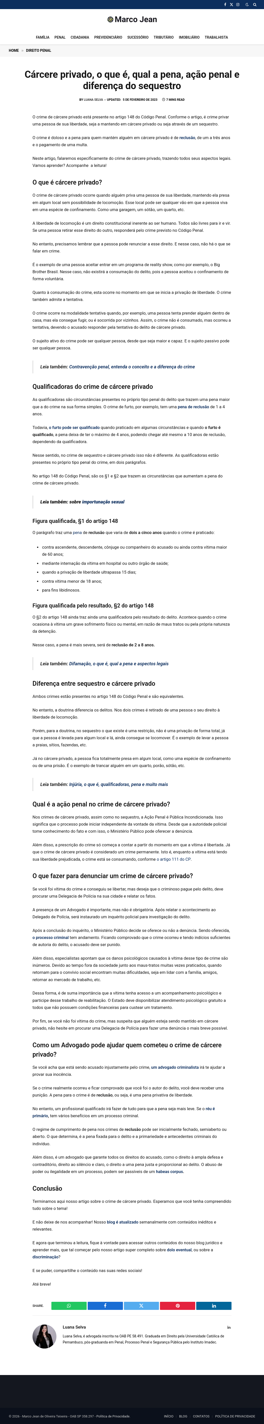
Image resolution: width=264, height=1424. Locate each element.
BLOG (183, 1415)
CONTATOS (201, 1415)
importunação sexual (103, 501)
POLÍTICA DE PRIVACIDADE (235, 1415)
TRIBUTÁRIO (164, 37)
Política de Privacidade (112, 1415)
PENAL (59, 37)
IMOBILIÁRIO (189, 37)
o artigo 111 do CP (174, 858)
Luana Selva (93, 99)
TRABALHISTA (216, 37)
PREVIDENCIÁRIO (108, 37)
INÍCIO (168, 1415)
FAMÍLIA (42, 37)
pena (77, 532)
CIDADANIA (80, 37)
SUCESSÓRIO (138, 37)
